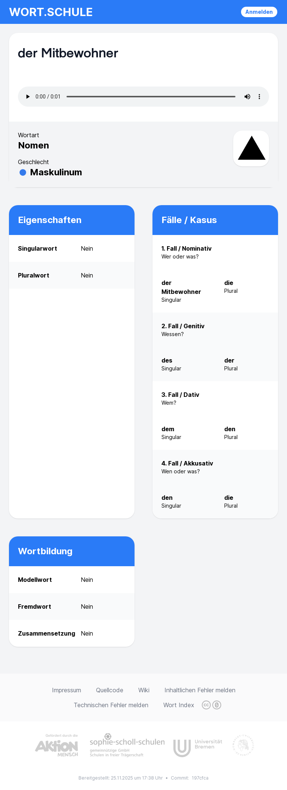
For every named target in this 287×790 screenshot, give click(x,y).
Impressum (66, 690)
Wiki (143, 690)
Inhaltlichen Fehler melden (199, 690)
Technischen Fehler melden (111, 705)
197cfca (200, 778)
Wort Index (178, 705)
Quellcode (109, 690)
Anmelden (259, 12)
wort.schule (51, 12)
